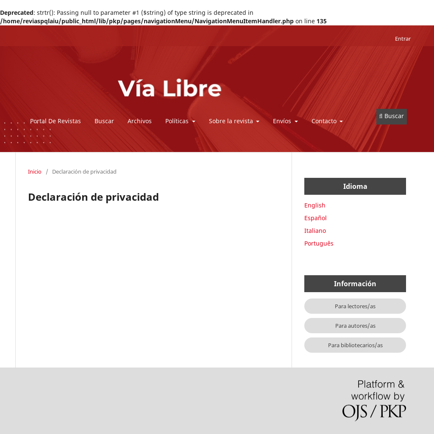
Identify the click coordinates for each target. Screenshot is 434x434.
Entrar (403, 38)
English (315, 205)
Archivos (140, 121)
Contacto (325, 121)
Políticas (177, 121)
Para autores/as (355, 325)
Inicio (35, 171)
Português (319, 243)
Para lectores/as (355, 306)
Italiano (315, 231)
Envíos (283, 121)
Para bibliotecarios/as (355, 345)
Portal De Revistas (55, 121)
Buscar (104, 121)
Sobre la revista (232, 121)
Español (315, 218)
